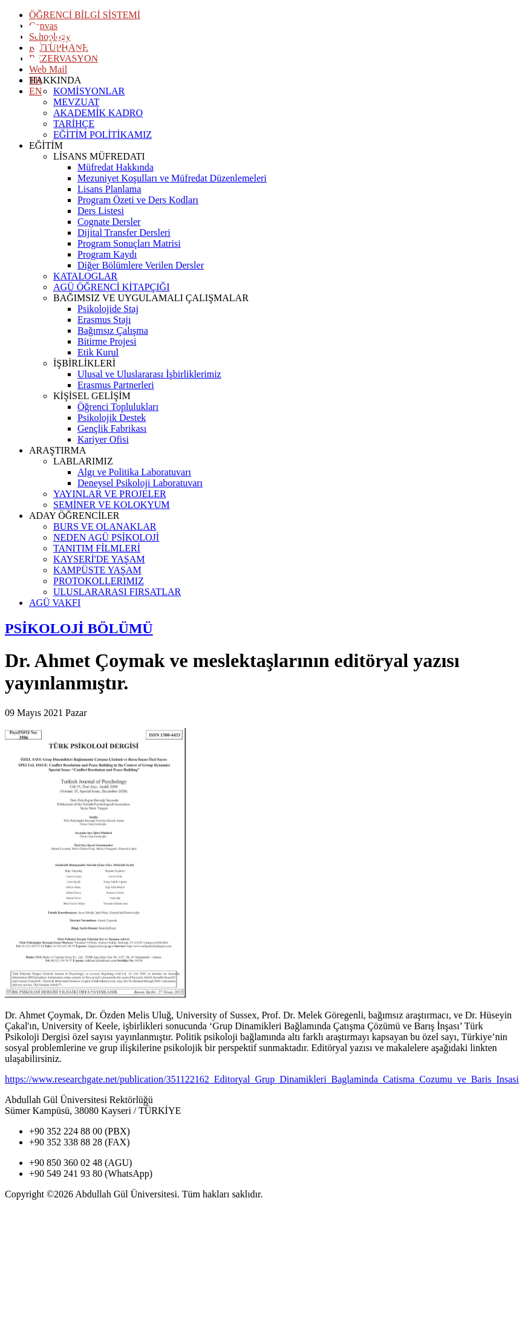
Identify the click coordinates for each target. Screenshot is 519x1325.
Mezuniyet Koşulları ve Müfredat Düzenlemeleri (172, 178)
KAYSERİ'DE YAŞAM (99, 559)
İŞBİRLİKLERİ (84, 363)
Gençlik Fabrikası (111, 428)
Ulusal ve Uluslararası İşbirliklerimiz (149, 374)
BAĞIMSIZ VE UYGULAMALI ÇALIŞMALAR (151, 298)
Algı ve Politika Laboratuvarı (134, 472)
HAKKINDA (55, 80)
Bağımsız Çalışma (112, 330)
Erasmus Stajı (104, 319)
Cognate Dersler (108, 221)
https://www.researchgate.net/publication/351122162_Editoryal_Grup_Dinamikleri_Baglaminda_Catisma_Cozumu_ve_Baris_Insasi (262, 1079)
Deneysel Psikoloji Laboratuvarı (140, 483)
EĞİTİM (46, 145)
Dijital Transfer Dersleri (124, 232)
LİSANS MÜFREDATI (99, 156)
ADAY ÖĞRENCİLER (74, 515)
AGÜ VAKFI (54, 602)
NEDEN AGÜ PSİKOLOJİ (106, 537)
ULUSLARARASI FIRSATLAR (117, 592)
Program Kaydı (107, 254)
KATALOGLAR (85, 276)
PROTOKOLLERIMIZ (98, 581)
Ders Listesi (100, 211)
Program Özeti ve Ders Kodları (137, 200)
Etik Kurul (98, 352)
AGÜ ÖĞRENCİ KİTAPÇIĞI (111, 287)
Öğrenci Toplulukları (117, 407)
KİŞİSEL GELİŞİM (92, 396)
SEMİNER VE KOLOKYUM (111, 505)
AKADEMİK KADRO (98, 113)
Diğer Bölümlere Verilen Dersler (140, 265)
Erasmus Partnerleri (115, 385)
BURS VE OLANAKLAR (104, 526)
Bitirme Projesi (106, 341)
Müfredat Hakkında (115, 167)
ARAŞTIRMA (57, 450)
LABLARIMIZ (83, 461)
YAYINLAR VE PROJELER (109, 494)
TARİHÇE (73, 124)
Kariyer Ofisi (103, 439)
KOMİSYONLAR (89, 91)
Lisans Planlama (109, 189)
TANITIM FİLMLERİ (96, 548)
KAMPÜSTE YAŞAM (97, 570)
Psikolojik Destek (111, 417)
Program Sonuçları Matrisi (129, 243)
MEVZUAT (76, 102)
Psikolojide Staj (108, 309)
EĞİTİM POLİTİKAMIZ (102, 134)
